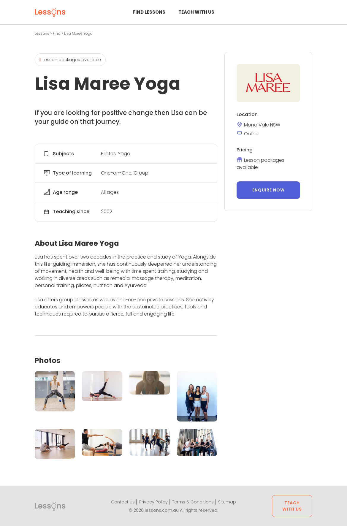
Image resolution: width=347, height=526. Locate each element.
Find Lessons (149, 12)
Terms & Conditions (193, 502)
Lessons (42, 33)
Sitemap (227, 502)
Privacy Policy (153, 502)
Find (57, 33)
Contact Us (123, 502)
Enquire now (268, 190)
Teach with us (196, 12)
